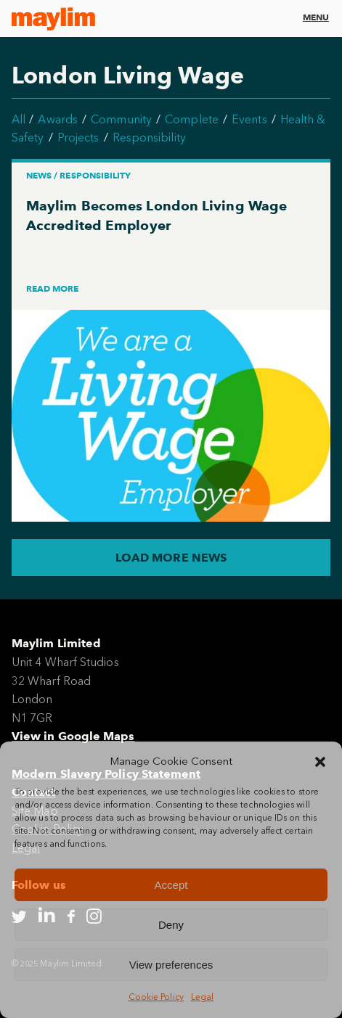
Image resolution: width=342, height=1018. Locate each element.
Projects (78, 137)
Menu (316, 17)
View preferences (171, 965)
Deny (171, 925)
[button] (320, 762)
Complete (192, 119)
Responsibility (149, 137)
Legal (202, 997)
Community (121, 119)
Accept (171, 885)
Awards (57, 119)
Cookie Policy (156, 997)
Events (249, 119)
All (18, 119)
